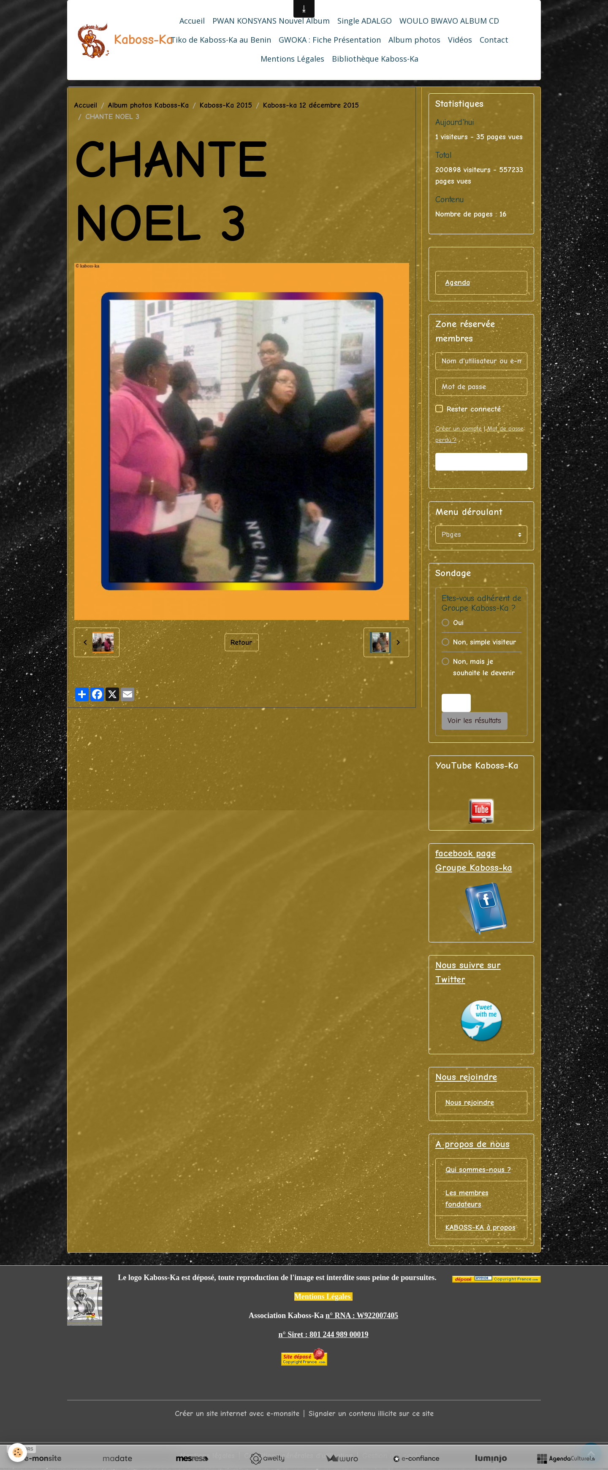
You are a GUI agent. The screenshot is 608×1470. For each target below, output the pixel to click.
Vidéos (460, 40)
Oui (458, 622)
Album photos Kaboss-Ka (148, 105)
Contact (494, 40)
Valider (481, 462)
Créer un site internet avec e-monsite (237, 1414)
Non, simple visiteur (484, 642)
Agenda (457, 282)
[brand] (106, 40)
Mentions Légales (292, 59)
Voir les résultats (474, 721)
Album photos (414, 40)
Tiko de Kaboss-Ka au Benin (221, 40)
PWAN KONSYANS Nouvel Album (271, 21)
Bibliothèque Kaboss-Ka (375, 59)
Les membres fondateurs (467, 1199)
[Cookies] (17, 1452)
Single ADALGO (364, 21)
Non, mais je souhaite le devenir (484, 667)
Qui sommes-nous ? (478, 1170)
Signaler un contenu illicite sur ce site (371, 1414)
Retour (241, 642)
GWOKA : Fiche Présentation (330, 40)
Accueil (192, 21)
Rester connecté (474, 409)
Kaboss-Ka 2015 (226, 105)
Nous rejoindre (469, 1103)
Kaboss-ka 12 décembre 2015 (311, 105)
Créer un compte (458, 428)
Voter (456, 702)
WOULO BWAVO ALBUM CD (449, 21)
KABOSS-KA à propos (480, 1228)
